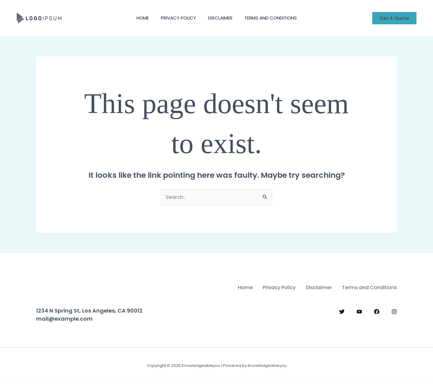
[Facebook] (376, 319)
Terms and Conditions (275, 18)
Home (138, 18)
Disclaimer (222, 18)
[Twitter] (342, 319)
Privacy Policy (177, 18)
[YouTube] (359, 319)
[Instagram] (394, 319)
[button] (394, 18)
